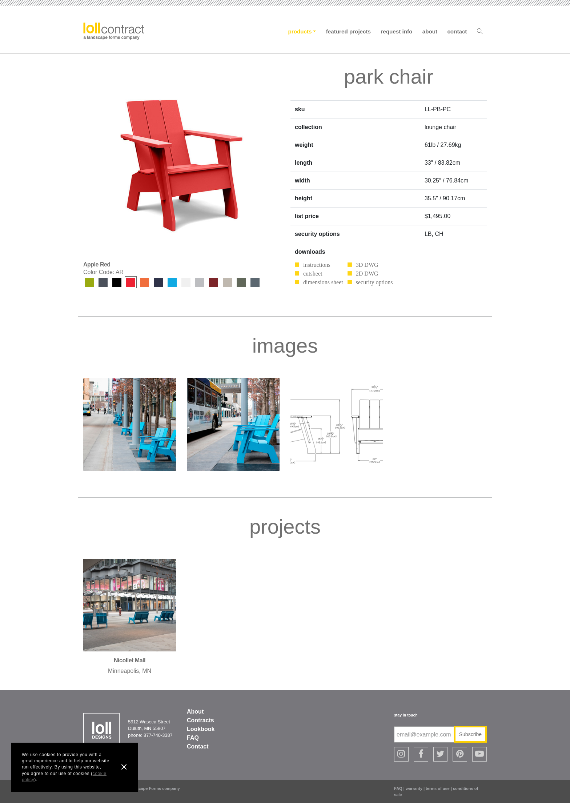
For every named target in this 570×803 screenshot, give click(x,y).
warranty (414, 788)
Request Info (396, 31)
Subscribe (470, 734)
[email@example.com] (424, 734)
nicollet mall (129, 660)
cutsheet (312, 273)
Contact (457, 31)
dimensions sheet (323, 282)
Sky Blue (172, 282)
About (429, 31)
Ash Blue (255, 282)
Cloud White (185, 282)
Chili (213, 282)
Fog (227, 282)
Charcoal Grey (103, 282)
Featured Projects (348, 31)
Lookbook (200, 729)
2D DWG (367, 273)
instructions (316, 265)
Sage (241, 282)
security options (374, 282)
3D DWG (367, 265)
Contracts (200, 720)
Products (300, 31)
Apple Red (130, 282)
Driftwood (199, 282)
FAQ (193, 738)
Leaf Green (89, 282)
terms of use (438, 788)
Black (116, 282)
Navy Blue (158, 282)
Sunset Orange (144, 282)
